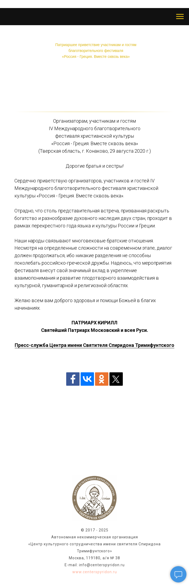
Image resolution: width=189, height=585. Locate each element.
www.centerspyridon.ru (94, 572)
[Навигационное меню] (180, 16)
